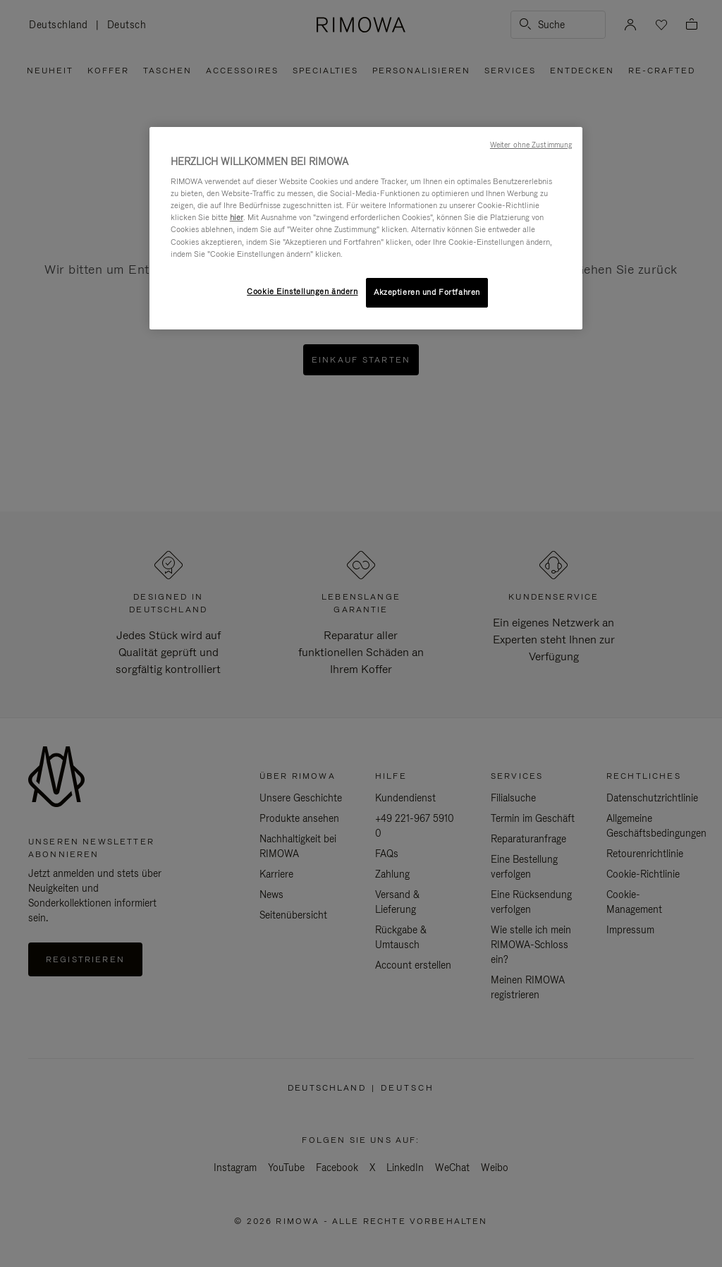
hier (236, 217)
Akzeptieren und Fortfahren (427, 292)
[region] (365, 228)
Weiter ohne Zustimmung (531, 145)
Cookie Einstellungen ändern (302, 291)
